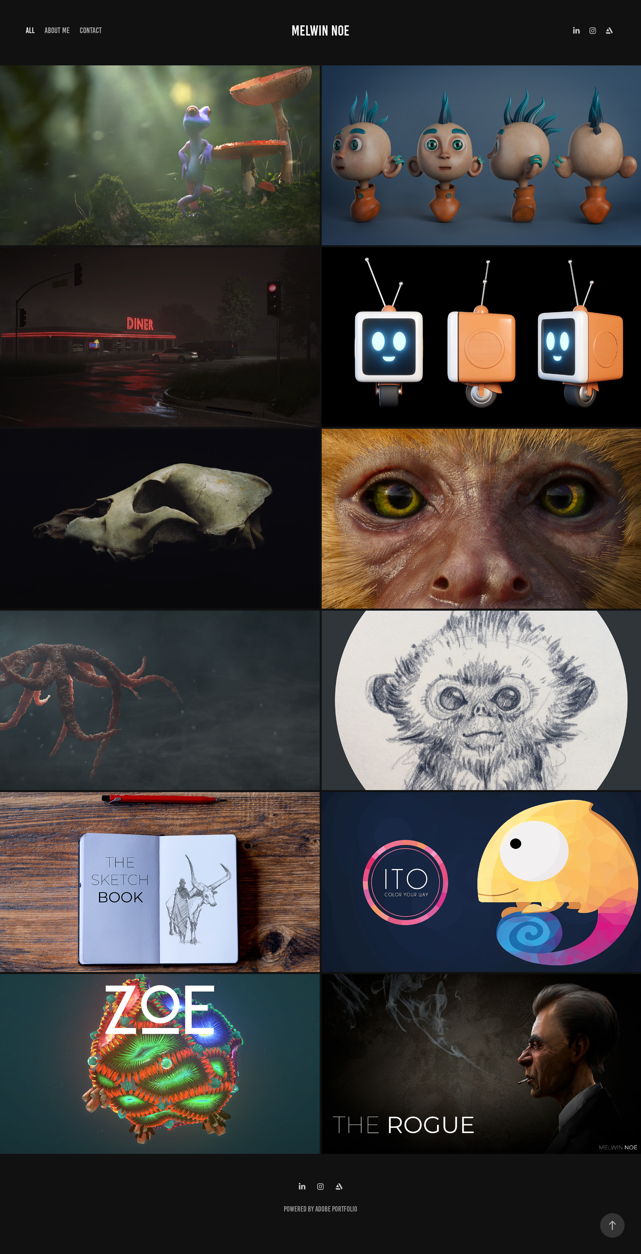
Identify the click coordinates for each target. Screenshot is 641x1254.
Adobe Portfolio (336, 1209)
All (30, 30)
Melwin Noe (320, 30)
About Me (57, 30)
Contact (91, 30)
